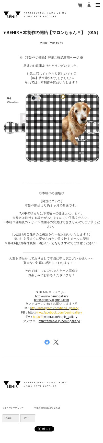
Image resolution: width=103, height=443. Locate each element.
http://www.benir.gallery (51, 296)
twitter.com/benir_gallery (60, 317)
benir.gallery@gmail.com (51, 300)
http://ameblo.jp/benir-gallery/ (59, 321)
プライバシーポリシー (13, 407)
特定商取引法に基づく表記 (47, 407)
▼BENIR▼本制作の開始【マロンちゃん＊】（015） (51, 32)
